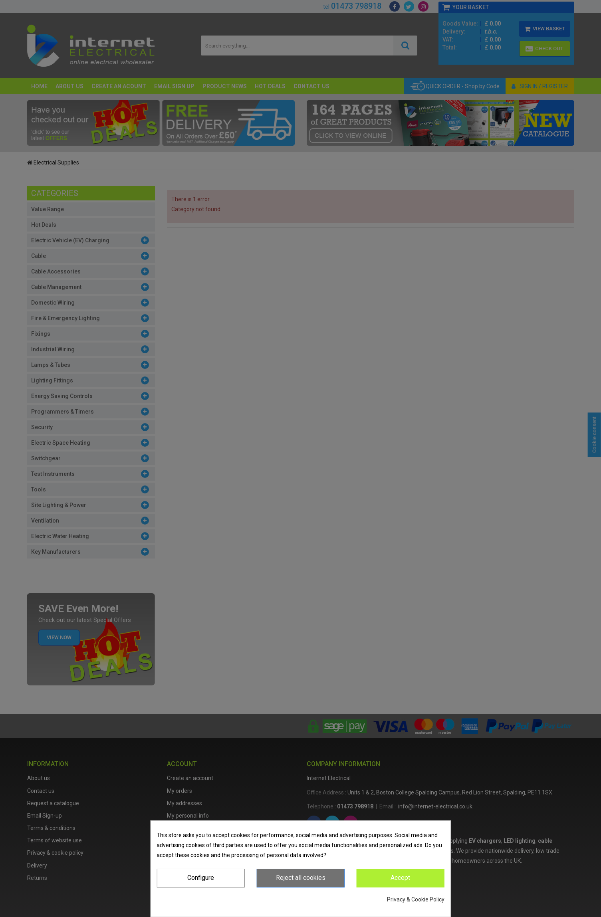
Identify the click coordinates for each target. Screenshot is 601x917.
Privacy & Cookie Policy (415, 899)
